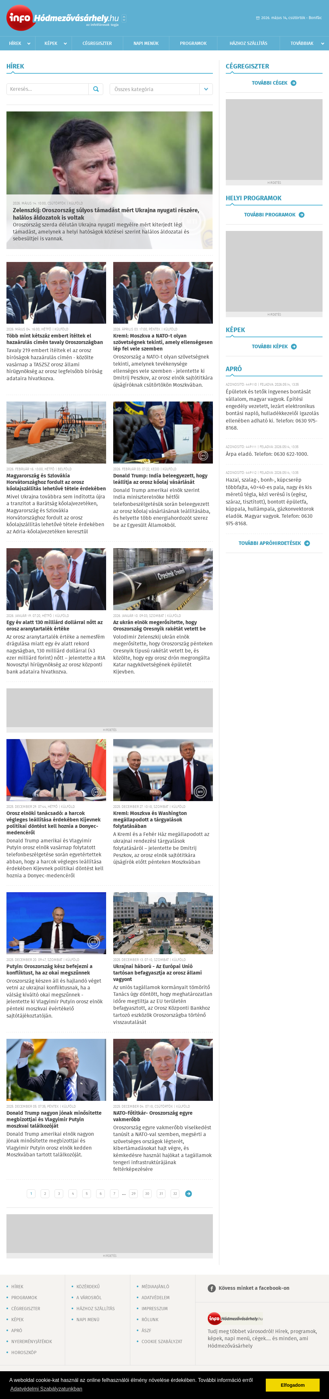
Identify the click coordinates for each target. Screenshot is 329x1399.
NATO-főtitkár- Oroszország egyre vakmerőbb (153, 1116)
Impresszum (155, 1308)
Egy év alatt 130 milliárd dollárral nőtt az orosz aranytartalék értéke (54, 626)
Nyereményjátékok (31, 1341)
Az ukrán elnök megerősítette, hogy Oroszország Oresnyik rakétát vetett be (159, 626)
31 (161, 1194)
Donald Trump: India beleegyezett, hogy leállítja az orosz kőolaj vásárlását (160, 479)
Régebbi (188, 1194)
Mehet (95, 89)
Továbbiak (302, 43)
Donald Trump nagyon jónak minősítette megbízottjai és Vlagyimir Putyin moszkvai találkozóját (54, 1119)
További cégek (269, 83)
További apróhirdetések (270, 543)
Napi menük (146, 43)
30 (147, 1194)
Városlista (124, 18)
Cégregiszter (97, 43)
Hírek (15, 43)
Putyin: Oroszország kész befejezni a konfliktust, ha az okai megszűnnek (49, 970)
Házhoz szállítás (248, 43)
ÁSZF (146, 1330)
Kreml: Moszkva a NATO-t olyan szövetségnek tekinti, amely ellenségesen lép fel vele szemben (163, 342)
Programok (193, 43)
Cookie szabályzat (162, 1341)
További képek (270, 347)
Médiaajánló (155, 1286)
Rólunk (150, 1319)
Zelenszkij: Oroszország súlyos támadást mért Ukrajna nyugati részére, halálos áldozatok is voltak (106, 214)
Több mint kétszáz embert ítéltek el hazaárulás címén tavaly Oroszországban (54, 339)
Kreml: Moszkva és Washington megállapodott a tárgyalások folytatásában (150, 819)
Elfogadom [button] (293, 1385)
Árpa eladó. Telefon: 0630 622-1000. (267, 454)
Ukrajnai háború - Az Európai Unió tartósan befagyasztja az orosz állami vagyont (157, 973)
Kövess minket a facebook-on (254, 1288)
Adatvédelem (156, 1297)
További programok (269, 215)
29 (133, 1194)
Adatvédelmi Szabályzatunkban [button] (46, 1389)
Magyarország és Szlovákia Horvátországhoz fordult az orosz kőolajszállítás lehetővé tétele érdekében (56, 482)
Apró (16, 1330)
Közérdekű (88, 1286)
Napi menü (87, 1319)
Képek (51, 43)
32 (175, 1194)
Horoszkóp (23, 1352)
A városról (89, 1297)
